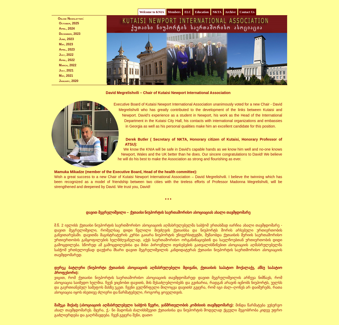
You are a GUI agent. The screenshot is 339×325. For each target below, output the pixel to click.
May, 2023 (66, 44)
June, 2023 (66, 39)
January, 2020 (68, 81)
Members (174, 12)
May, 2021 (66, 76)
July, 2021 (66, 70)
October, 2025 (69, 23)
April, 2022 (67, 60)
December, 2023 (69, 34)
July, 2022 (66, 55)
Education (202, 12)
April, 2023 (67, 49)
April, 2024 (67, 28)
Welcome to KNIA (152, 12)
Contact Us (247, 12)
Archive (231, 12)
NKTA (217, 12)
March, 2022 (67, 65)
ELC (188, 12)
